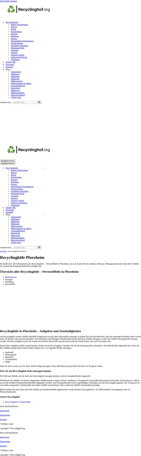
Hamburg (15, 36)
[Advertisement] (70, 123)
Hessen (14, 39)
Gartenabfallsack (18, 86)
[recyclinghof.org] (32, 18)
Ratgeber (9, 67)
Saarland (14, 50)
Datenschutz (5, 415)
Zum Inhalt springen (8, 1)
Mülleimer (15, 76)
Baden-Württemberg (19, 25)
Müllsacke (15, 79)
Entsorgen (10, 64)
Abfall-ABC (11, 62)
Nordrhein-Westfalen (19, 46)
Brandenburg (16, 32)
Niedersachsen (17, 43)
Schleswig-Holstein (19, 57)
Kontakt (3, 419)
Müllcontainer (17, 81)
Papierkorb (15, 88)
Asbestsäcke (16, 72)
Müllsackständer (18, 93)
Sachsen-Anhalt (17, 55)
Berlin (13, 29)
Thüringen (15, 60)
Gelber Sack (16, 97)
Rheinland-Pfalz (17, 48)
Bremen (14, 34)
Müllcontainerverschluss (21, 83)
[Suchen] (25, 102)
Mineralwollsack (18, 95)
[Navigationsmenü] (7, 160)
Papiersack (15, 90)
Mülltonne (15, 74)
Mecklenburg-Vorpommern (22, 41)
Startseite (3, 251)
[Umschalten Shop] (45, 215)
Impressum (4, 411)
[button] (18, 22)
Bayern (14, 27)
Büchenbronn (10, 277)
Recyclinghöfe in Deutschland (17, 402)
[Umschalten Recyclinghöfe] (45, 168)
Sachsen (14, 53)
